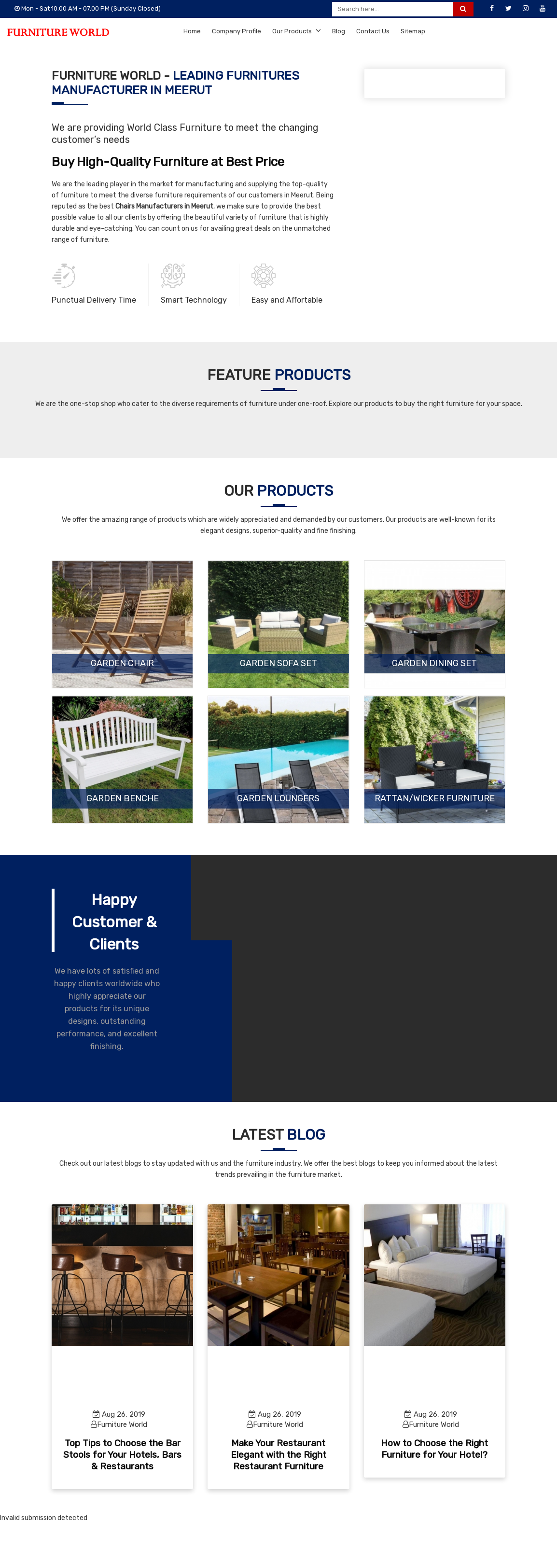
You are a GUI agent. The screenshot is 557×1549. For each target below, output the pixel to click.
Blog (338, 31)
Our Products (296, 30)
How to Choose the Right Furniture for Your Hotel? (434, 1448)
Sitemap (413, 31)
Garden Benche (122, 799)
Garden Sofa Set (278, 664)
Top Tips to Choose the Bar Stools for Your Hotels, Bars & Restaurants (122, 1454)
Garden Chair (122, 664)
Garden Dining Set (434, 664)
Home (192, 31)
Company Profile (236, 31)
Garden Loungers (278, 799)
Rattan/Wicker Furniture (435, 799)
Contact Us (373, 31)
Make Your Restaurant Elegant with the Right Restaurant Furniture (278, 1454)
